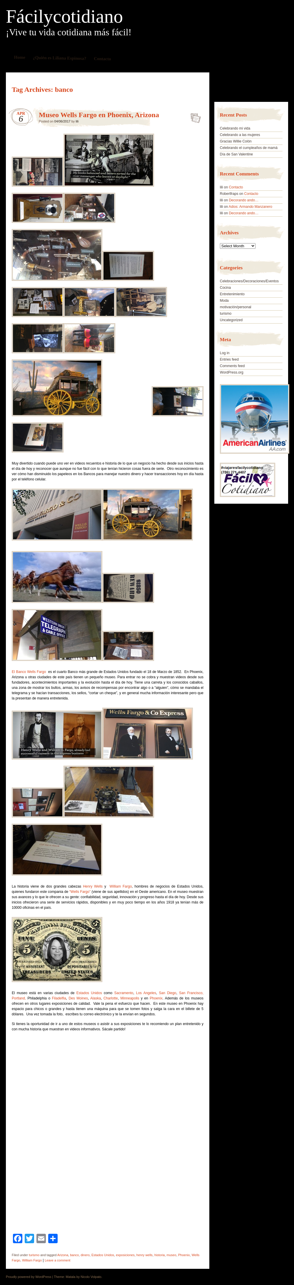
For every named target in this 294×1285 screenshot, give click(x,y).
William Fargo (121, 886)
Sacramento (123, 993)
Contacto (102, 58)
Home (20, 57)
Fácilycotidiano (64, 16)
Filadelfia (59, 998)
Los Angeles (146, 993)
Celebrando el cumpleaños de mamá (249, 148)
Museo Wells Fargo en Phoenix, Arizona (99, 115)
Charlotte (110, 998)
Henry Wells (93, 886)
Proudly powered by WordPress (28, 1277)
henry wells (144, 1255)
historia (159, 1255)
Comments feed (232, 366)
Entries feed (229, 359)
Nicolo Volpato (91, 1277)
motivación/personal (235, 307)
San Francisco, (191, 993)
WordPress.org (231, 372)
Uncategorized (231, 320)
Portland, (19, 998)
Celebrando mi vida (235, 128)
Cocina (225, 288)
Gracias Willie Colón (236, 141)
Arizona (62, 1255)
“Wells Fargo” (80, 892)
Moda (224, 301)
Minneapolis (129, 998)
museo (171, 1255)
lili (77, 121)
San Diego (166, 993)
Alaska (95, 998)
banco (74, 1255)
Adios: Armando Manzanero (250, 207)
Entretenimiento (232, 294)
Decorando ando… (243, 200)
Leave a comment (57, 1260)
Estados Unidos (89, 993)
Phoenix (156, 998)
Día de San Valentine (236, 154)
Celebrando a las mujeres (240, 135)
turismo (34, 1255)
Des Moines (78, 998)
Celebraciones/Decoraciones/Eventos (249, 281)
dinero (85, 1255)
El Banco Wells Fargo (29, 672)
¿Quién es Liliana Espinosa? (59, 58)
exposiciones (125, 1255)
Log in (225, 353)
